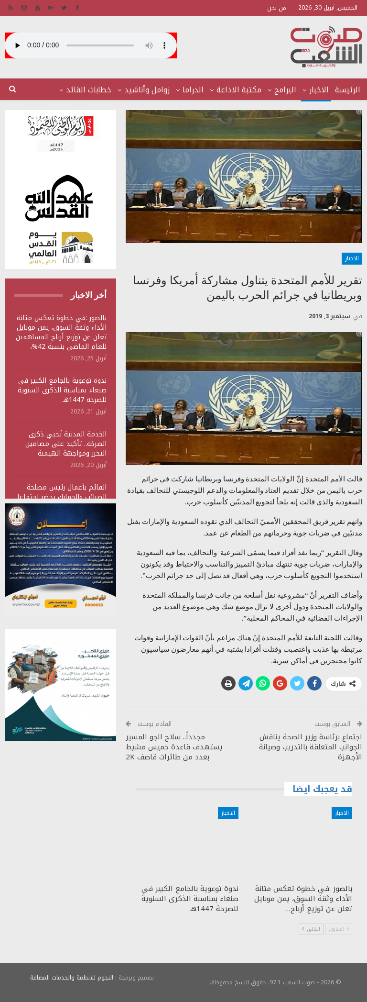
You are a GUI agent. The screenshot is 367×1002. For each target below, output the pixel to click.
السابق (339, 929)
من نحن (276, 8)
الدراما (193, 89)
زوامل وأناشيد (147, 89)
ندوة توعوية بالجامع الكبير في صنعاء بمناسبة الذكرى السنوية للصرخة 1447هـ (62, 390)
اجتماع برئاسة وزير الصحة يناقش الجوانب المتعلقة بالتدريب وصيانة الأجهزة (310, 747)
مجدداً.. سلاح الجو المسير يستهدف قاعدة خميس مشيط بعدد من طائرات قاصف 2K (174, 747)
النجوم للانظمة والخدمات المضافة (71, 977)
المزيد (101, 89)
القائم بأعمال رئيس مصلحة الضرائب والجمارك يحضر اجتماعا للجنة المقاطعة (62, 497)
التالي (311, 929)
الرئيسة (347, 89)
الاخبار (319, 89)
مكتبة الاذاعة (238, 89)
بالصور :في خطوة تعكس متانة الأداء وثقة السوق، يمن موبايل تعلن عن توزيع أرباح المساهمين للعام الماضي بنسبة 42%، (61, 332)
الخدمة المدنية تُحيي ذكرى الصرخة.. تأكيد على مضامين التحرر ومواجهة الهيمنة (66, 444)
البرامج (285, 89)
